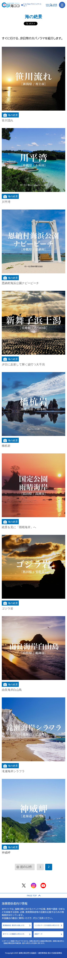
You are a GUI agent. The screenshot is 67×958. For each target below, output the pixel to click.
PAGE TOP (33, 896)
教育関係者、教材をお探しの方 (13, 925)
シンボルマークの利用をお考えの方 (47, 925)
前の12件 (26, 866)
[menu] (62, 5)
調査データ (38, 934)
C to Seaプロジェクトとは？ (31, 5)
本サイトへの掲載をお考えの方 (13, 934)
